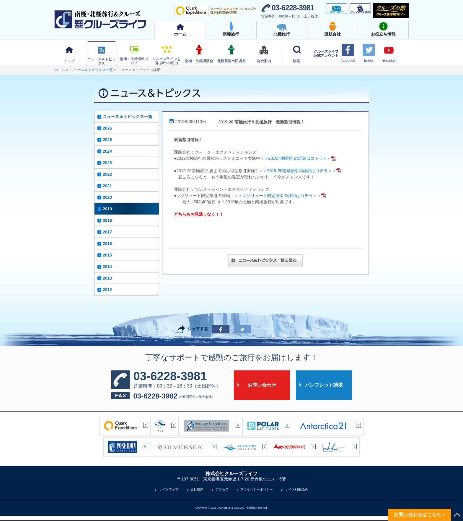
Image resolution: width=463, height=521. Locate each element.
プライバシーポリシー (256, 489)
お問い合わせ (262, 385)
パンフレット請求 (324, 385)
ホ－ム (59, 70)
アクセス (222, 489)
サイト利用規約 (296, 489)
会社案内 (196, 489)
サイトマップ (168, 489)
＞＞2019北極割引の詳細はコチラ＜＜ (298, 158)
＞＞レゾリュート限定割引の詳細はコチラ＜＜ (280, 195)
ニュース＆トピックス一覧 (91, 70)
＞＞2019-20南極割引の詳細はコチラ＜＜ (300, 170)
